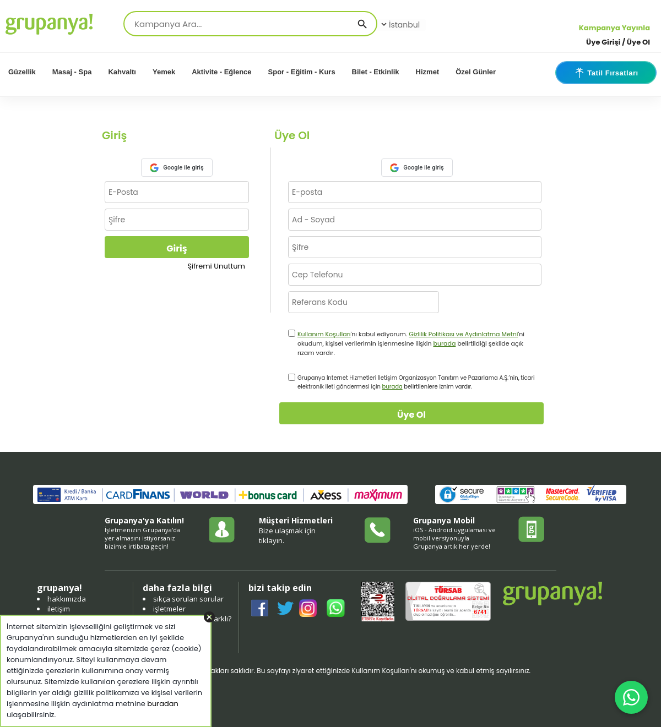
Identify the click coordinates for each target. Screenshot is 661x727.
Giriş (176, 248)
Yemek (164, 72)
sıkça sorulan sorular (188, 599)
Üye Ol (411, 414)
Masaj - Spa (72, 72)
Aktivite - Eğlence (221, 72)
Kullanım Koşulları (324, 334)
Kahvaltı (122, 72)
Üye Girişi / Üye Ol (618, 42)
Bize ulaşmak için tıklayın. (287, 535)
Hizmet (428, 72)
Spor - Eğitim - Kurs (301, 72)
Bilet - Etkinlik (375, 72)
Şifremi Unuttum (216, 266)
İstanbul (399, 24)
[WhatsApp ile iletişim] (631, 697)
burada (444, 343)
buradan (162, 703)
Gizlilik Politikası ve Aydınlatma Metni (463, 334)
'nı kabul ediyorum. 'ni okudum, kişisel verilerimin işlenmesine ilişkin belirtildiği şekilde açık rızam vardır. (410, 343)
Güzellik (22, 72)
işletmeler (169, 609)
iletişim (58, 609)
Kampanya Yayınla (614, 28)
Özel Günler (476, 72)
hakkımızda (66, 599)
